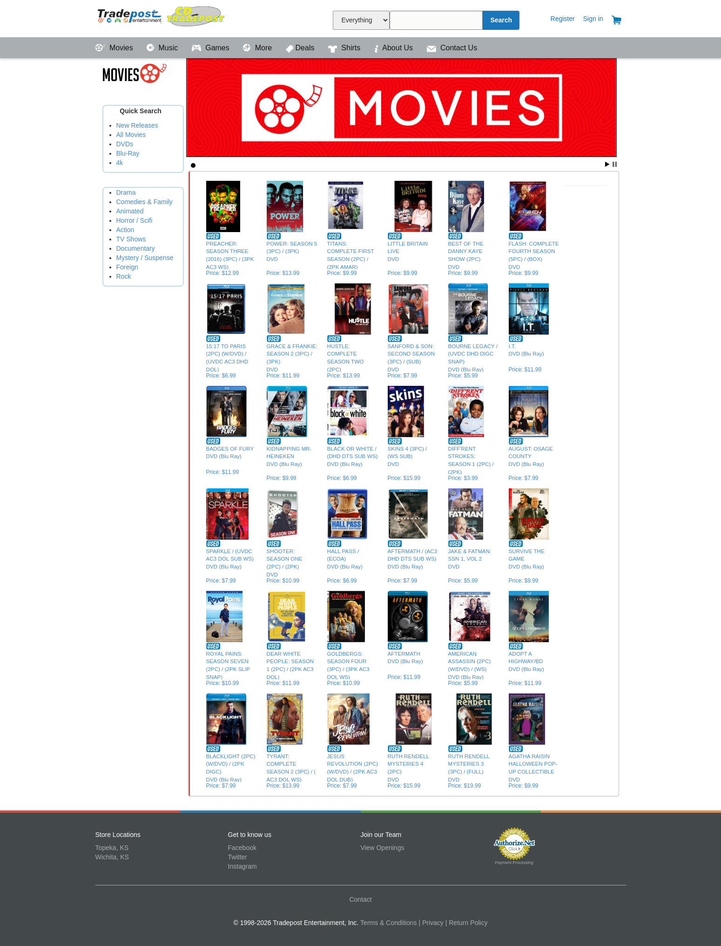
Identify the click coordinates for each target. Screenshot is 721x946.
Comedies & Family (144, 202)
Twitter (237, 857)
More (258, 48)
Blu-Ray (128, 153)
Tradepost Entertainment (161, 17)
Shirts (345, 48)
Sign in (593, 18)
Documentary (135, 248)
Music (163, 48)
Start (607, 164)
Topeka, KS (112, 847)
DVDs (125, 144)
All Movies (131, 134)
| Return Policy (466, 922)
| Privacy (430, 922)
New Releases (137, 125)
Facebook (242, 847)
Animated (130, 211)
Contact (360, 899)
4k (119, 162)
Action (125, 229)
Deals (301, 48)
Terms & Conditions (388, 922)
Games (211, 48)
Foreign (127, 267)
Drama (126, 192)
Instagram (242, 866)
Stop (615, 164)
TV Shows (131, 239)
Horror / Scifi (134, 220)
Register (563, 18)
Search (501, 20)
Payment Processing (514, 862)
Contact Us (452, 48)
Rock (123, 276)
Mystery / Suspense (145, 257)
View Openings (382, 847)
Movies (115, 48)
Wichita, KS (112, 857)
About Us (394, 48)
